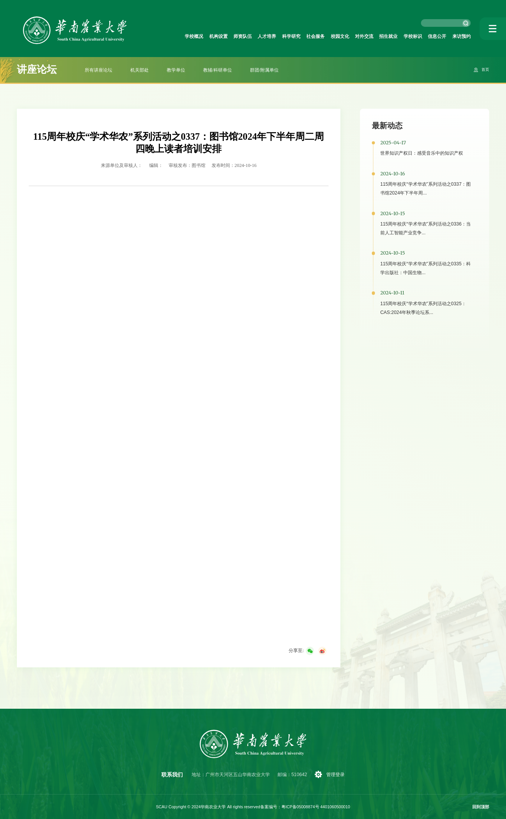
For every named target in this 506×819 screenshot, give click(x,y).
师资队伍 (213, 36)
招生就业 (377, 36)
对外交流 (350, 36)
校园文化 (323, 36)
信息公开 (432, 36)
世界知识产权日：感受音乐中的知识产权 (421, 153)
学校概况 (158, 36)
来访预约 (460, 36)
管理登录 (336, 774)
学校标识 (405, 36)
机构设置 (186, 36)
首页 (484, 69)
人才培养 (240, 36)
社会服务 (295, 36)
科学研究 (268, 36)
